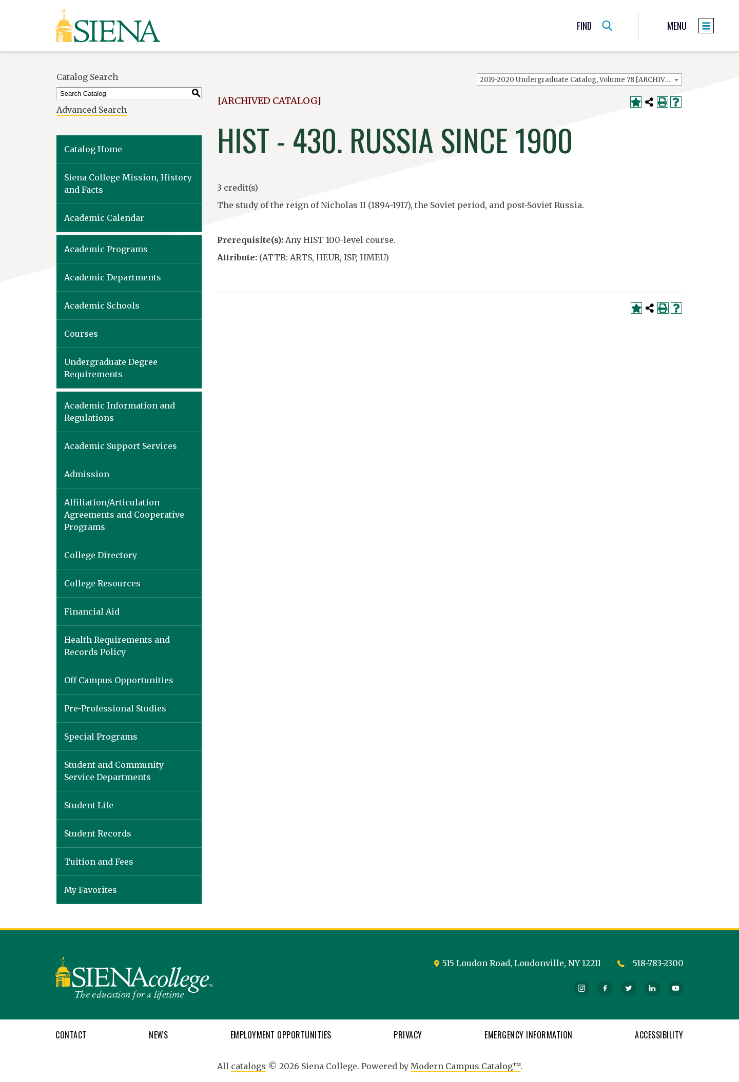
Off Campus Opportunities (118, 680)
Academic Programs (106, 249)
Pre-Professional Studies (115, 708)
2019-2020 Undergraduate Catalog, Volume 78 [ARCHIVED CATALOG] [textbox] (581, 79)
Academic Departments (112, 277)
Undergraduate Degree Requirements (111, 368)
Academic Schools (102, 305)
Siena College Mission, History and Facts (128, 183)
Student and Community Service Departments (114, 771)
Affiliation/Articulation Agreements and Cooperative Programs (124, 514)
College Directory (100, 555)
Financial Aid (92, 611)
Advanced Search (91, 110)
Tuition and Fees (98, 861)
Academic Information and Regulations (119, 411)
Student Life (88, 805)
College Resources (102, 583)
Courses (81, 334)
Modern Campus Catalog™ (465, 1066)
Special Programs (101, 736)
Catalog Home (93, 149)
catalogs (248, 1066)
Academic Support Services (120, 446)
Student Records (97, 833)
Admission (86, 474)
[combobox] (579, 79)
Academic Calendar (104, 218)
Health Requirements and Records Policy (117, 646)
